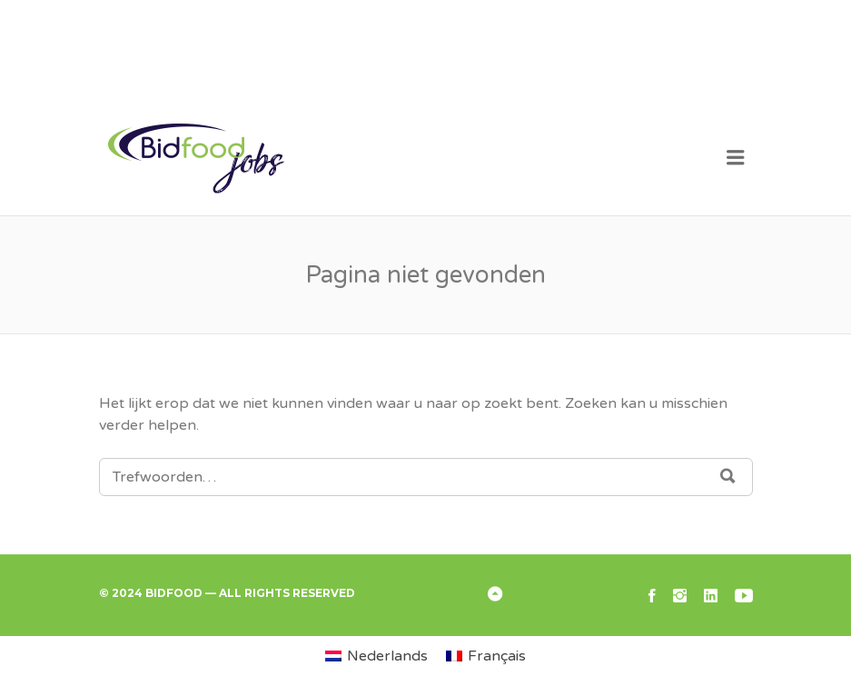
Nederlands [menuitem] (387, 656)
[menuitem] (376, 656)
